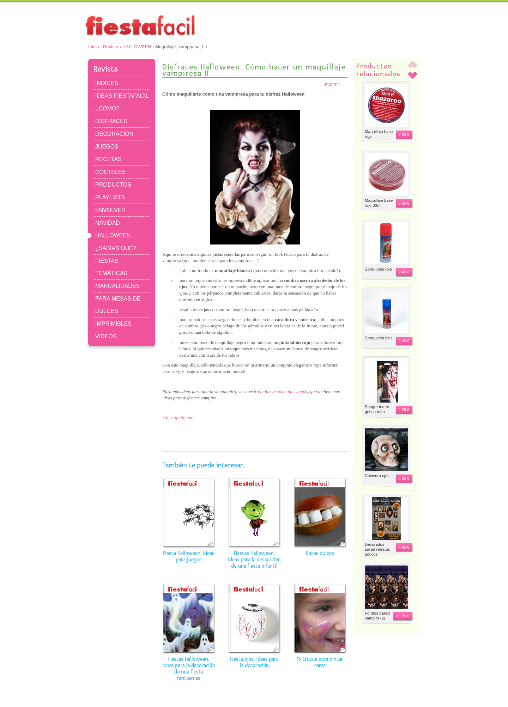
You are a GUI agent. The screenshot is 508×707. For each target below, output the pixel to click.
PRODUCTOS (113, 185)
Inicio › (95, 46)
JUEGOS (107, 147)
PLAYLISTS (110, 197)
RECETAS (108, 159)
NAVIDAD (107, 223)
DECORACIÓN (114, 134)
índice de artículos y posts (284, 391)
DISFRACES (111, 121)
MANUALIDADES (117, 286)
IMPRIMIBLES (113, 324)
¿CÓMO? (107, 108)
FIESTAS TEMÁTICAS (111, 267)
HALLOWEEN (113, 235)
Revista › (112, 46)
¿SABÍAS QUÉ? (115, 248)
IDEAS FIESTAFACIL (122, 96)
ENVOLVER (110, 210)
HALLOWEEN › (138, 46)
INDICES (106, 83)
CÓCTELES (110, 172)
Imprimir (335, 84)
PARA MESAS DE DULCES (118, 305)
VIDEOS (105, 336)
